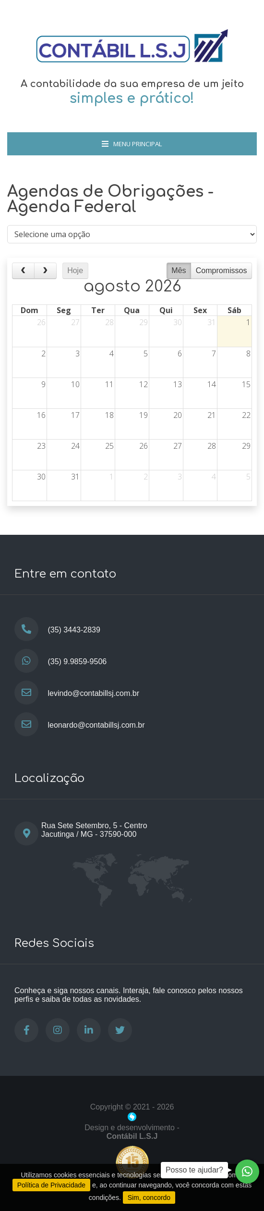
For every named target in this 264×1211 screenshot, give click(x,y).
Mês (178, 270)
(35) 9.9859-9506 (77, 661)
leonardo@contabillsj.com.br (96, 725)
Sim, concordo (149, 1197)
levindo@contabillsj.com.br (93, 693)
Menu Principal (132, 143)
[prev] (23, 271)
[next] (45, 271)
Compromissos (221, 270)
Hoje (75, 270)
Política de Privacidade (51, 1185)
